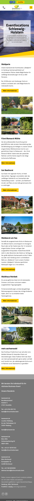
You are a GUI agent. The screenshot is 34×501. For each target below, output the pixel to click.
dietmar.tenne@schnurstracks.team (12, 470)
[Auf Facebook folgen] (11, 2)
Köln (9, 484)
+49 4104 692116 (10, 409)
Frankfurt (4, 487)
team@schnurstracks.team (9, 411)
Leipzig (10, 487)
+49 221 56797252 (10, 448)
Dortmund (15, 484)
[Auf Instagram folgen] (14, 2)
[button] (31, 7)
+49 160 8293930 (10, 468)
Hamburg (4, 484)
